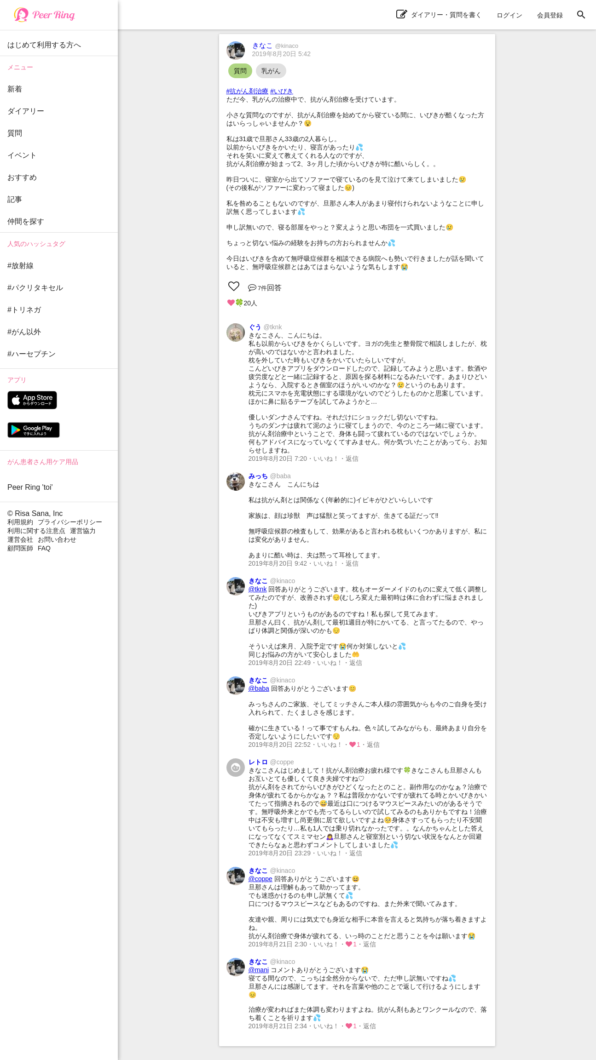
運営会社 (20, 539)
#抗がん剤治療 (247, 91)
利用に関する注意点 (36, 530)
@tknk (258, 589)
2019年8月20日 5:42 (281, 53)
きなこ (275, 45)
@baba (259, 688)
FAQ (44, 548)
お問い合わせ (57, 539)
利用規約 (20, 522)
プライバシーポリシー (70, 522)
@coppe (260, 878)
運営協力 (83, 530)
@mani (259, 970)
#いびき (281, 91)
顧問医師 (20, 548)
